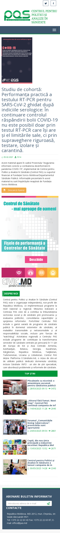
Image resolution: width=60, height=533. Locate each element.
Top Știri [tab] (30, 373)
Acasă (17, 16)
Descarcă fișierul (14, 190)
